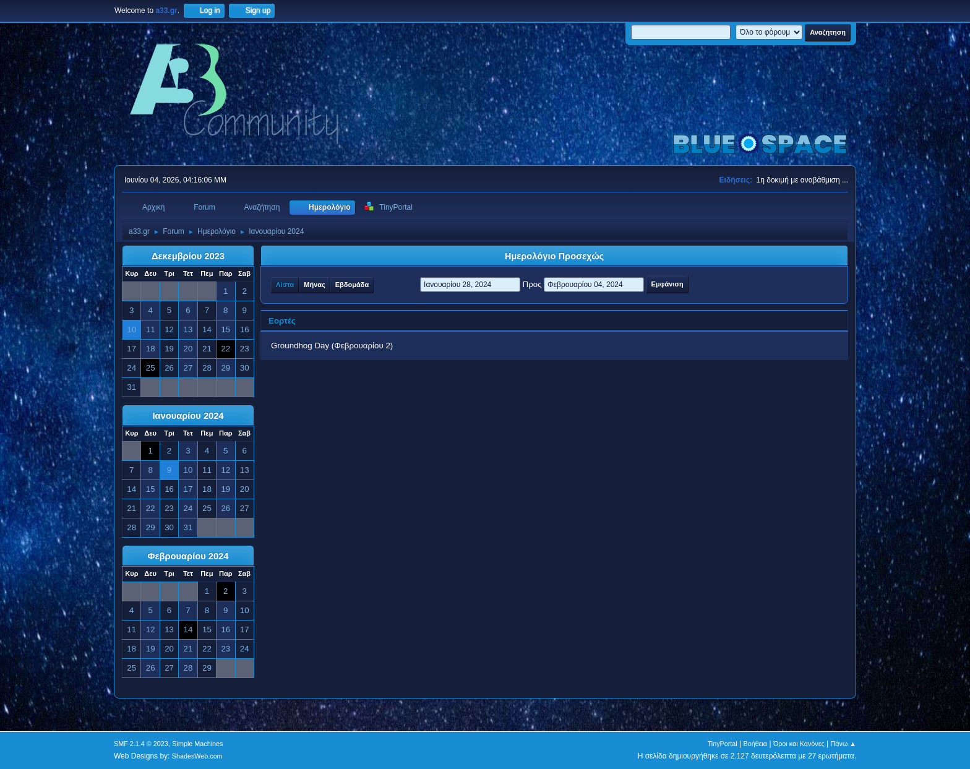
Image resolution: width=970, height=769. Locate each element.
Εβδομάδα (352, 284)
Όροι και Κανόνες (799, 743)
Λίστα (285, 284)
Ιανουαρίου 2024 (187, 416)
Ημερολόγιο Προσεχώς (554, 256)
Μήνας (314, 284)
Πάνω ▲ (844, 743)
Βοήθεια (755, 743)
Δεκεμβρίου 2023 (188, 256)
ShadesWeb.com (197, 756)
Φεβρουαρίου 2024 (188, 556)
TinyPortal (722, 743)
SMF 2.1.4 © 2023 (141, 743)
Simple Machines (197, 743)
